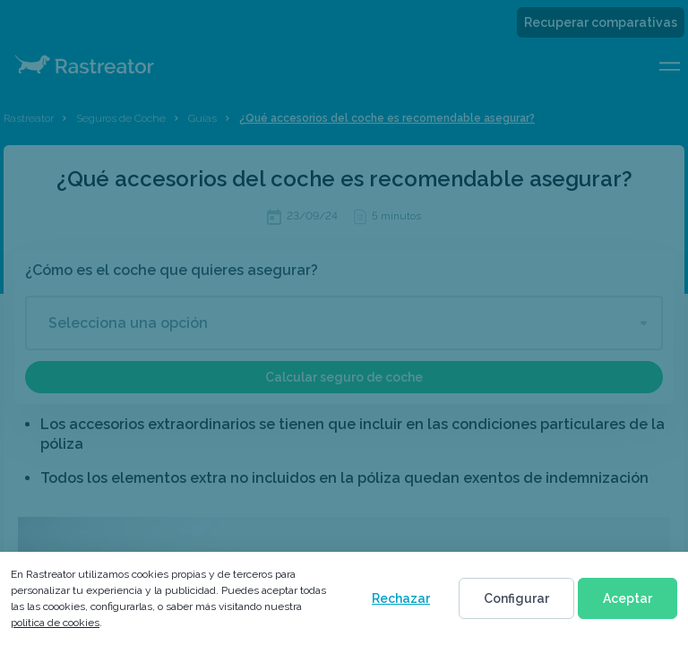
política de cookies (55, 622)
